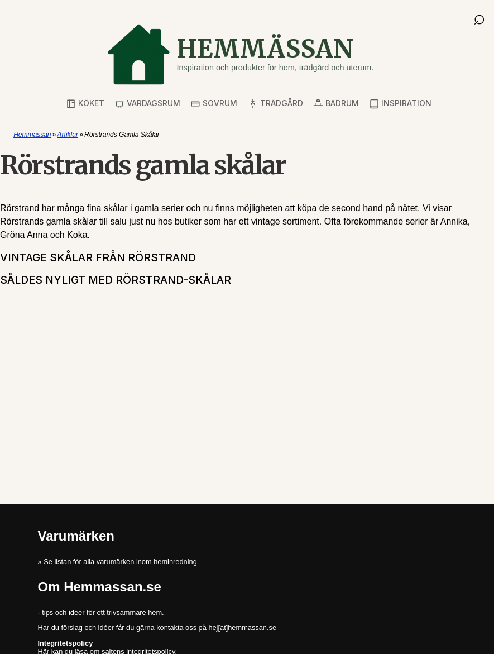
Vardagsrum (147, 103)
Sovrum (213, 103)
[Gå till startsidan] (240, 54)
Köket (85, 103)
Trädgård (275, 103)
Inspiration (400, 103)
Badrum (336, 103)
